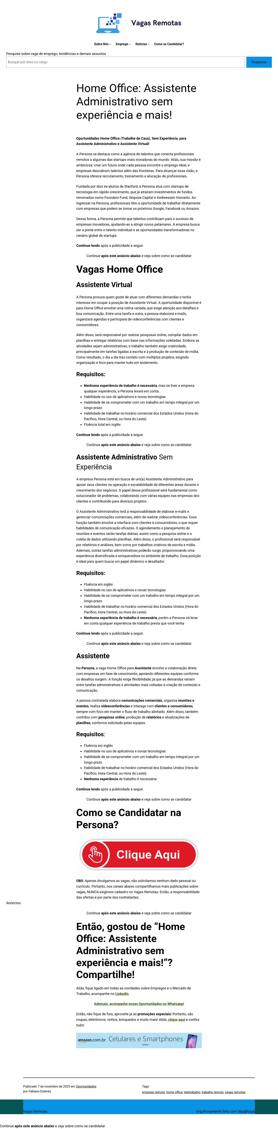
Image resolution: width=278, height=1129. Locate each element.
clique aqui (176, 1020)
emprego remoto (153, 1092)
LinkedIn (122, 994)
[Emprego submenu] (130, 44)
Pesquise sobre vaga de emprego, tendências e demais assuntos (56, 54)
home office (174, 1092)
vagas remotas (235, 1092)
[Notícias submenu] (149, 44)
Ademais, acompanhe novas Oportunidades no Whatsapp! (139, 1004)
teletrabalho (192, 1092)
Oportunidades (86, 1086)
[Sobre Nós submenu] (110, 44)
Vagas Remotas (35, 1111)
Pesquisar (259, 62)
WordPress (246, 1111)
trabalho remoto (213, 1092)
